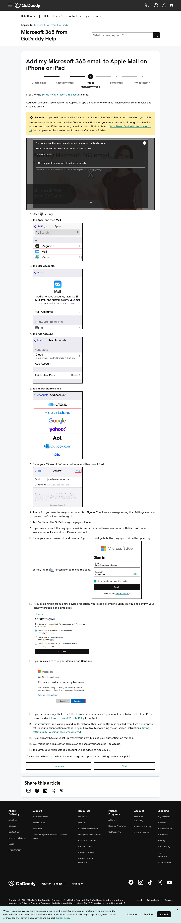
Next (124, 766)
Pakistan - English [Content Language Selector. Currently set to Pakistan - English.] (53, 884)
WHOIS (81, 823)
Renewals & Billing (142, 827)
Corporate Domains (87, 840)
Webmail (82, 817)
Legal (11, 844)
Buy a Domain (164, 817)
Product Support (40, 817)
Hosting (161, 840)
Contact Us (74, 16)
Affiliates (112, 820)
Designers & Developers (89, 834)
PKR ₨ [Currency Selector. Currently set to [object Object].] (78, 884)
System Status (93, 16)
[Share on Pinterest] (62, 790)
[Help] (155, 5)
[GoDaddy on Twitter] (160, 884)
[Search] (156, 35)
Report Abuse (38, 823)
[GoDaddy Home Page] (22, 883)
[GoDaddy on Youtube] (170, 884)
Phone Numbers (165, 862)
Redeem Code (85, 846)
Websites (162, 823)
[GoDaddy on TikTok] (150, 884)
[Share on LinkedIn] (45, 790)
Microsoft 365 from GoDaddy (51, 25)
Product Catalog (86, 852)
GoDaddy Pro (114, 832)
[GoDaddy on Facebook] (131, 884)
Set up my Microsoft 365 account (61, 94)
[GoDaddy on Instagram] (141, 884)
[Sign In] (164, 5)
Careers (12, 826)
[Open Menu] (8, 5)
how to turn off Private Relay (67, 718)
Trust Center (14, 850)
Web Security (164, 846)
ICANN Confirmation (88, 829)
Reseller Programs (117, 826)
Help (46, 16)
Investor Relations (17, 838)
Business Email (165, 829)
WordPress (163, 834)
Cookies (169, 900)
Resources (37, 829)
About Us (12, 820)
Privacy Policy (153, 900)
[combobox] (122, 35)
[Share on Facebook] (37, 790)
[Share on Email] (28, 790)
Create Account (141, 832)
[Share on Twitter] (53, 790)
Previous (59, 766)
